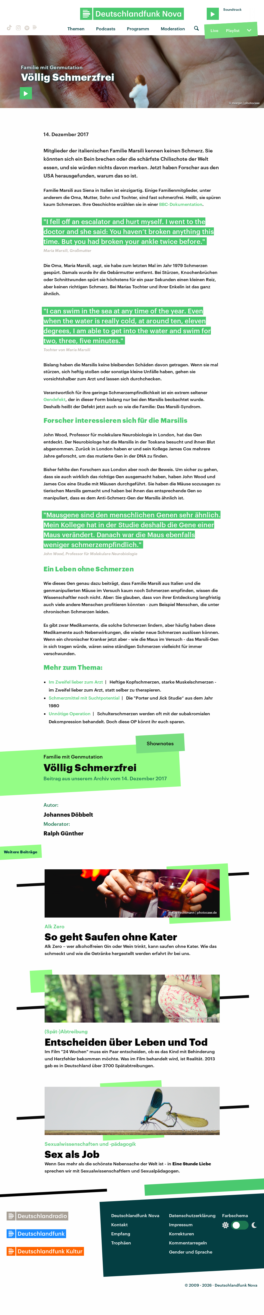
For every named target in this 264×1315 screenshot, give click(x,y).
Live (214, 30)
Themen (76, 28)
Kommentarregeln (188, 1242)
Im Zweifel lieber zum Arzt (76, 681)
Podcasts (105, 28)
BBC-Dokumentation (180, 204)
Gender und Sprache (190, 1251)
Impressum (181, 1224)
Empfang (120, 1233)
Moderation (173, 28)
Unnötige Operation (70, 713)
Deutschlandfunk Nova (135, 1215)
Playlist (232, 30)
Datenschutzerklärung (192, 1215)
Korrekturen (181, 1233)
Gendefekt (54, 399)
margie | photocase (246, 103)
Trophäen (121, 1242)
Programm (138, 28)
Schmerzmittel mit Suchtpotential (84, 697)
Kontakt (119, 1224)
